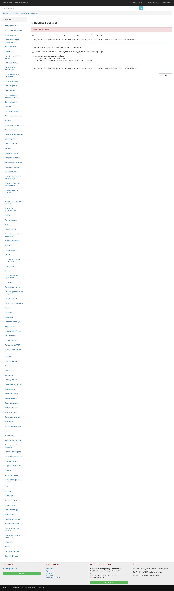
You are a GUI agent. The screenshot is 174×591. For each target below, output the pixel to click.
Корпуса (8, 197)
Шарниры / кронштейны (13, 466)
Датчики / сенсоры (11, 111)
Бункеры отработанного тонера (13, 57)
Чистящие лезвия (11, 461)
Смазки (7, 366)
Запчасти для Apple (12, 510)
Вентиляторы (10, 90)
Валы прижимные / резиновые (12, 75)
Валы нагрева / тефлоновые (10, 69)
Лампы (7, 215)
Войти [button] (22, 573)
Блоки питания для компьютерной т (12, 41)
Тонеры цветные (11, 408)
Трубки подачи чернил (13, 426)
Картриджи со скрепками (14, 162)
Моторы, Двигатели (12, 241)
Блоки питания (10, 35)
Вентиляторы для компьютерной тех (11, 96)
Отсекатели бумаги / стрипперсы (12, 260)
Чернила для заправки (13, 452)
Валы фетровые (11, 86)
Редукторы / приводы (12, 322)
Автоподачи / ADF (11, 26)
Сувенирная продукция (13, 384)
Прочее (7, 308)
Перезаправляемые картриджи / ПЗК (12, 277)
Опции (7, 255)
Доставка (49, 569)
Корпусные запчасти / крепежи (13, 203)
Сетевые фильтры (11, 361)
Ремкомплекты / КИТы (13, 331)
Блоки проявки (10, 46)
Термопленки (10, 389)
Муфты (7, 245)
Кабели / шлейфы (11, 144)
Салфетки (8, 356)
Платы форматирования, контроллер (14, 293)
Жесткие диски (10, 505)
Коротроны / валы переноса (11, 191)
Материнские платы (12, 524)
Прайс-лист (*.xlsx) (53, 577)
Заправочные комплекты (14, 134)
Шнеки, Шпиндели (11, 475)
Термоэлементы (11, 398)
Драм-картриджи (11, 130)
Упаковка (8, 431)
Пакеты (7, 271)
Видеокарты (9, 496)
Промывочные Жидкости (14, 303)
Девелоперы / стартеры (13, 116)
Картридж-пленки (11, 153)
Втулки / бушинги (11, 102)
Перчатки (8, 282)
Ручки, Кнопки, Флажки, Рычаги (13, 351)
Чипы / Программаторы (13, 456)
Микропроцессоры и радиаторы (12, 536)
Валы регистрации (11, 81)
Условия (49, 573)
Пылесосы (9, 317)
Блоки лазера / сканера (13, 30)
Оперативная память (12, 551)
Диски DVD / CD (11, 500)
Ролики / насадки (11, 340)
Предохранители (11, 298)
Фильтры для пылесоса (13, 440)
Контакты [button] (109, 582)
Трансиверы (9, 422)
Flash (7, 486)
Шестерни (8, 470)
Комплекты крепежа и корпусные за (13, 177)
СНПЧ (7, 370)
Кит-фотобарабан (11, 172)
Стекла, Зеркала (11, 380)
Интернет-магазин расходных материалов (29, 587)
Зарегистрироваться (10, 569)
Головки (8, 106)
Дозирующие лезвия (12, 125)
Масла (7, 224)
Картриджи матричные (13, 158)
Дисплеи (8, 120)
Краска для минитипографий (11, 210)
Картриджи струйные (12, 167)
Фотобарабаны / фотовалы (11, 446)
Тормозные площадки (13, 417)
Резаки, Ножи (10, 326)
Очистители (9, 266)
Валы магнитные (11, 63)
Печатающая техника (12, 287)
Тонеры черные (10, 412)
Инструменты (10, 139)
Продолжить (165, 75)
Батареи (8, 491)
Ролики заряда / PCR (12, 345)
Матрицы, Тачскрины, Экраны (13, 529)
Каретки (8, 148)
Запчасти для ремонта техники (13, 481)
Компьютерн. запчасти (13, 519)
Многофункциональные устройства (13, 235)
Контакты (49, 575)
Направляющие (10, 250)
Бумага (7, 51)
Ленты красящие (11, 220)
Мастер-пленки (10, 229)
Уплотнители (9, 435)
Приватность (50, 571)
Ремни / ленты (10, 336)
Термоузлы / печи (11, 394)
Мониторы (9, 542)
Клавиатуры (9, 514)
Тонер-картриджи (11, 403)
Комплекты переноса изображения (12, 184)
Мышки (7, 547)
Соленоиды (9, 375)
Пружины (8, 312)
